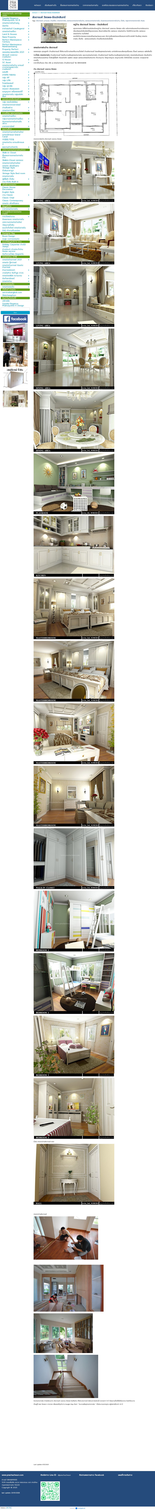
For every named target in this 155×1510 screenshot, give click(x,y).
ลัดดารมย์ (39, 21)
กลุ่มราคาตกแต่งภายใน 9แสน (135, 21)
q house (47, 21)
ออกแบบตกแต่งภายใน (92, 21)
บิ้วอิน (123, 21)
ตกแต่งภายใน (61, 21)
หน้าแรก (34, 13)
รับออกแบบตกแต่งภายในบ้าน (110, 21)
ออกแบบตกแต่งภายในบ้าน (75, 21)
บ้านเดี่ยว (53, 21)
